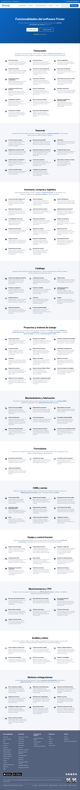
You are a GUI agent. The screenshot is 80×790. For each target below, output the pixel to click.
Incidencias (5, 747)
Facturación (5, 737)
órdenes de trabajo (55, 332)
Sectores (31, 5)
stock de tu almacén (47, 192)
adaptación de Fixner (26, 682)
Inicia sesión (65, 5)
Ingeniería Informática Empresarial (24, 779)
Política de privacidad (43, 785)
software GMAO (62, 401)
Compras (5, 760)
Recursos (51, 5)
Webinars (51, 739)
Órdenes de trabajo (7, 749)
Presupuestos (6, 743)
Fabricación (5, 766)
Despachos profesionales (23, 767)
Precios (57, 5)
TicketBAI (36, 744)
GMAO (4, 769)
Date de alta (16, 1)
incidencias (36, 332)
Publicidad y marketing (23, 765)
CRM (4, 741)
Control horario (6, 758)
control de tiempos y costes (48, 333)
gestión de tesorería (53, 133)
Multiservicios (21, 759)
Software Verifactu (7, 739)
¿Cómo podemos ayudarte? (72, 1)
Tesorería (5, 762)
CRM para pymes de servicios (29, 492)
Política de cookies (72, 785)
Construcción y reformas (23, 737)
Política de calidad (63, 785)
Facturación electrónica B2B (39, 746)
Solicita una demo (46, 29)
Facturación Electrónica (41, 5)
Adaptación (66, 739)
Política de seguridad (53, 785)
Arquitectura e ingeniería (23, 749)
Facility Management (22, 755)
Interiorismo (20, 747)
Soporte (50, 741)
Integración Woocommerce (8, 764)
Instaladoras (20, 757)
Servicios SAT (21, 741)
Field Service (21, 743)
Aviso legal (35, 785)
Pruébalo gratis (32, 29)
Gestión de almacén (7, 754)
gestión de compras (41, 194)
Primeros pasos (52, 745)
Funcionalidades (22, 5)
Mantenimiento (21, 739)
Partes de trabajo (6, 751)
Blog (50, 737)
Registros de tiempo (7, 756)
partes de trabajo (28, 333)
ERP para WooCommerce (47, 592)
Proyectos (5, 745)
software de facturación (55, 53)
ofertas (57, 492)
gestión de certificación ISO (49, 680)
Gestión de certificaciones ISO (70, 741)
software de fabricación (45, 402)
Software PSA (21, 745)
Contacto (51, 743)
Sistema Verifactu (37, 741)
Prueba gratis (74, 5)
